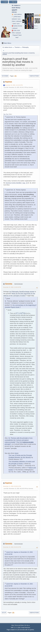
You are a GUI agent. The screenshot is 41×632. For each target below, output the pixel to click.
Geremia (8, 284)
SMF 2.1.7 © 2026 (15, 627)
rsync (19, 19)
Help (12, 625)
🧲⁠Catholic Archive (17, 26)
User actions (34, 76)
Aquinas (8, 82)
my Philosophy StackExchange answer (21, 291)
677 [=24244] (20, 313)
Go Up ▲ (27, 625)
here (16, 453)
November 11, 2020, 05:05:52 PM (12, 486)
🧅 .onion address (17, 14)
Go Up (4, 612)
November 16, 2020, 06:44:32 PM (12, 547)
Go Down (5, 76)
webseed (14, 19)
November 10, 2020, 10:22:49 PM (14, 85)
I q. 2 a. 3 (6, 114)
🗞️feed (14, 23)
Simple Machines (25, 627)
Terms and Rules (19, 625)
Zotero (13, 21)
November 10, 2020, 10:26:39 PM (12, 287)
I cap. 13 (16, 183)
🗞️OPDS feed (16, 16)
